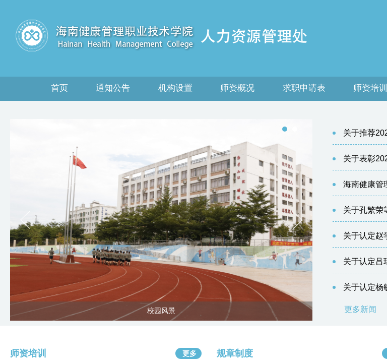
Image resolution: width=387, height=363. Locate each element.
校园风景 (161, 311)
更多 (189, 353)
